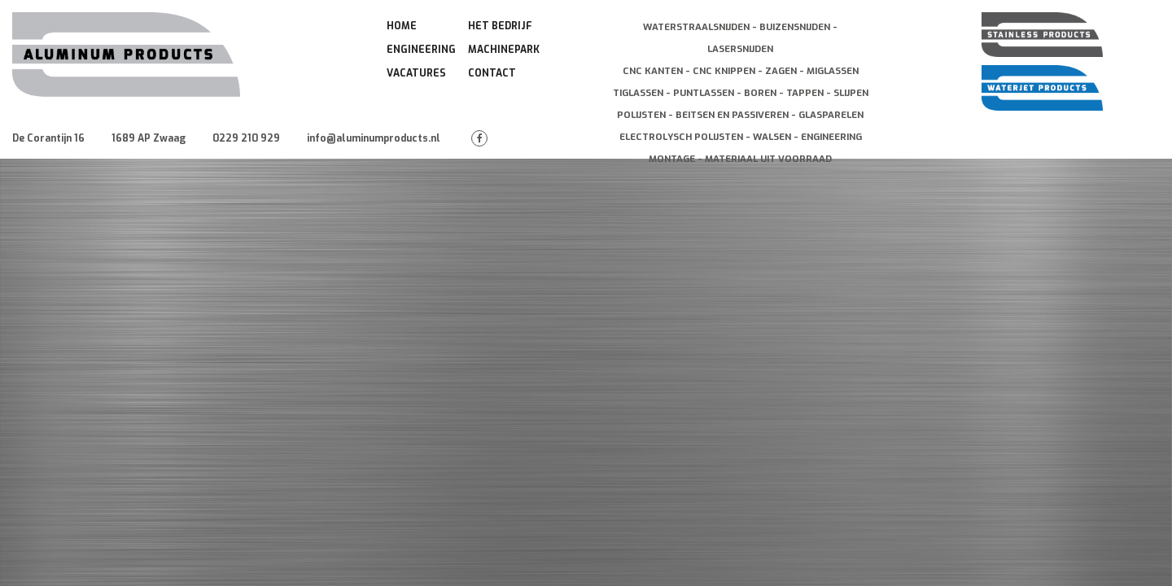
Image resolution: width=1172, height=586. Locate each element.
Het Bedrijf (500, 26)
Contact (492, 73)
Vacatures (416, 73)
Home (402, 26)
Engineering (421, 49)
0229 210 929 (246, 138)
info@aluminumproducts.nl (373, 138)
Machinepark (504, 49)
